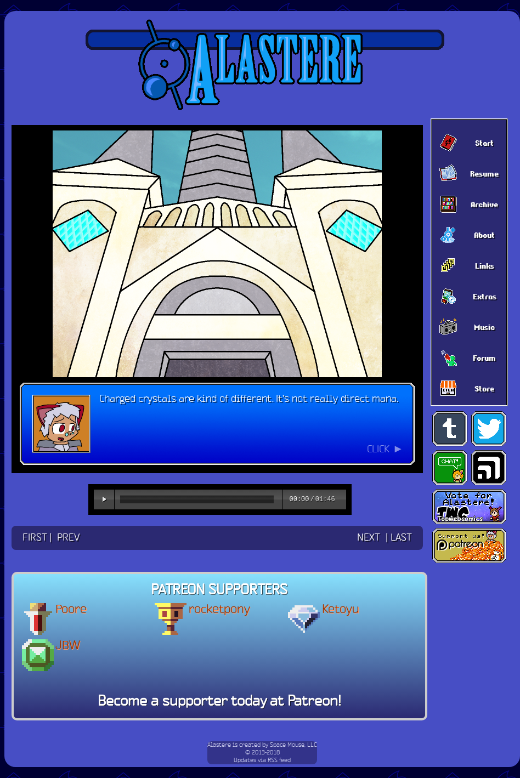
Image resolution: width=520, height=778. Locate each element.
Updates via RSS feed (262, 760)
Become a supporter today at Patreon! (219, 701)
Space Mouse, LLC (293, 745)
